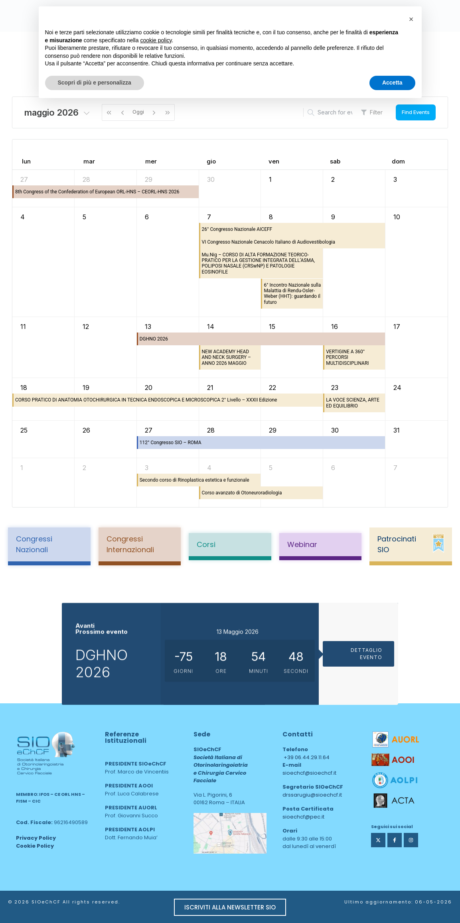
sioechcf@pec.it (303, 817)
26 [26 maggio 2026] (86, 430)
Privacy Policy (36, 838)
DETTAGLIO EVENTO (366, 721)
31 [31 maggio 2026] (396, 430)
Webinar (302, 544)
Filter (372, 112)
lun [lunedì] (26, 161)
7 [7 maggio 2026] (209, 217)
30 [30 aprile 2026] (211, 179)
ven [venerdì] (273, 161)
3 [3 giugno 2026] (146, 468)
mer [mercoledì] (151, 161)
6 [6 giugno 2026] (333, 468)
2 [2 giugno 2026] (84, 468)
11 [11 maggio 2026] (23, 327)
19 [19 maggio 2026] (86, 388)
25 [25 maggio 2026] (24, 430)
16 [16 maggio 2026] (334, 327)
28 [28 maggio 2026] (211, 430)
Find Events (416, 112)
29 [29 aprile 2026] (148, 179)
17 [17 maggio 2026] (396, 327)
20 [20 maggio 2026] (148, 388)
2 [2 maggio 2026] (333, 179)
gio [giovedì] (211, 161)
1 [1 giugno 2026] (21, 468)
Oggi (138, 111)
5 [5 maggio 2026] (84, 217)
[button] (411, 19)
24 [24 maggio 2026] (397, 388)
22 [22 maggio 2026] (272, 388)
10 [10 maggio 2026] (396, 217)
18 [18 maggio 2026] (23, 388)
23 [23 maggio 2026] (334, 388)
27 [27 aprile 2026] (24, 179)
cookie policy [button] (156, 40)
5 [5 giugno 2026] (270, 468)
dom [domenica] (398, 161)
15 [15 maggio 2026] (272, 327)
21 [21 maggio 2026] (210, 388)
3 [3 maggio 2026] (395, 179)
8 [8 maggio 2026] (271, 217)
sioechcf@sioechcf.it (309, 773)
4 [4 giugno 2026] (209, 468)
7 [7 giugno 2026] (395, 468)
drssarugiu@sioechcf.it (312, 795)
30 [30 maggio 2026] (335, 430)
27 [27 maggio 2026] (148, 430)
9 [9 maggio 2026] (333, 217)
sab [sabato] (335, 161)
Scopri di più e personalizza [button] (94, 82)
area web (210, 859)
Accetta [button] (392, 82)
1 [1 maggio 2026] (270, 179)
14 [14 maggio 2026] (210, 327)
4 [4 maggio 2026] (22, 217)
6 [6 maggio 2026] (147, 217)
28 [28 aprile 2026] (86, 179)
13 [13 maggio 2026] (148, 327)
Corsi (206, 544)
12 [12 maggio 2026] (86, 327)
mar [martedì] (89, 161)
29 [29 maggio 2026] (272, 430)
